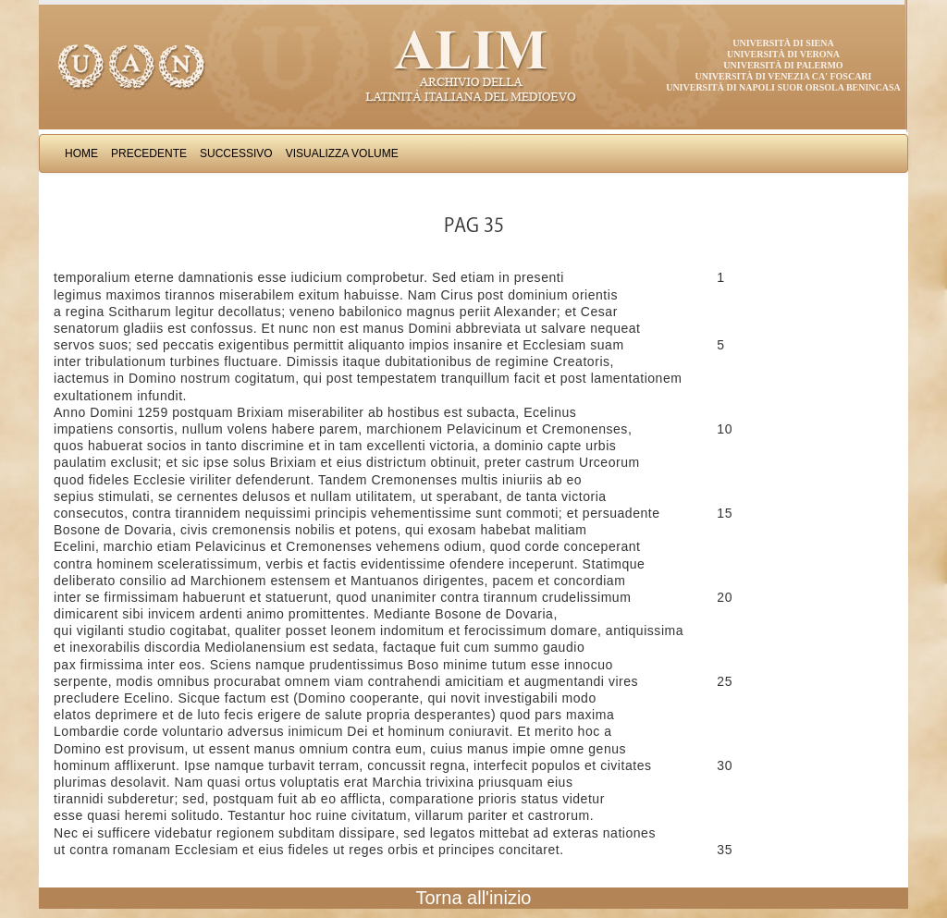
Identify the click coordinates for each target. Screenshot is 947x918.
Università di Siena (782, 43)
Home (81, 153)
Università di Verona (783, 54)
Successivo (236, 153)
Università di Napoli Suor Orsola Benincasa (783, 87)
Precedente (149, 153)
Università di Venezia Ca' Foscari (783, 76)
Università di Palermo (782, 65)
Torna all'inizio (474, 897)
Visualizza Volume (342, 153)
